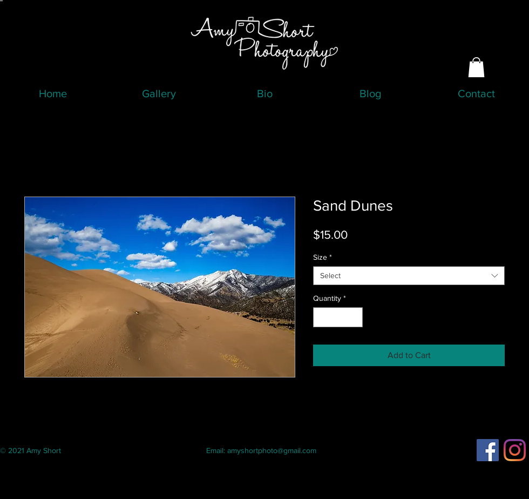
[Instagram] (515, 450)
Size (322, 257)
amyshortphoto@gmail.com (271, 450)
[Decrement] (321, 317)
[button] (476, 67)
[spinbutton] (338, 317)
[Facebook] (488, 450)
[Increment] (354, 317)
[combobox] (409, 275)
